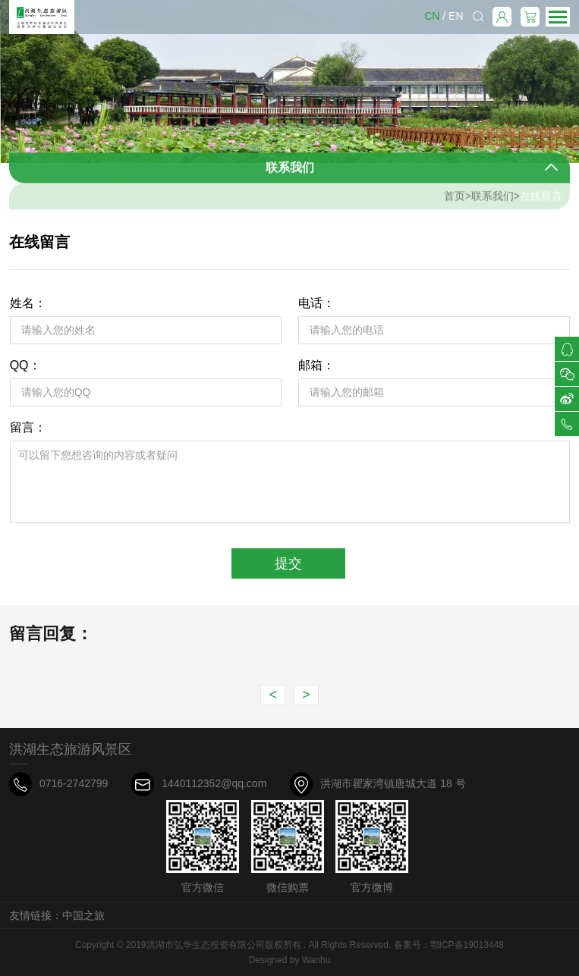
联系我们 (492, 199)
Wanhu (316, 960)
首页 (454, 199)
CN (431, 16)
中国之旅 (83, 915)
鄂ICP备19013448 (467, 945)
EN (455, 16)
